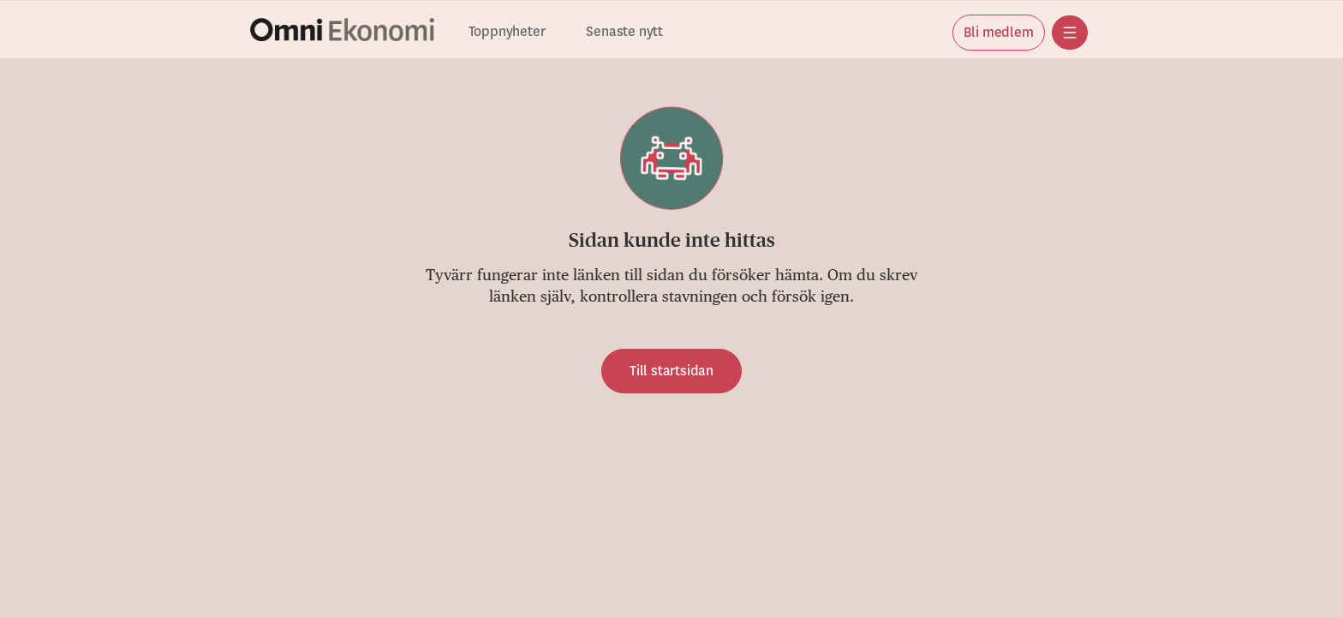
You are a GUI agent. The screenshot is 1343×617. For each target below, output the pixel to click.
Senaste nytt (624, 32)
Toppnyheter (507, 32)
